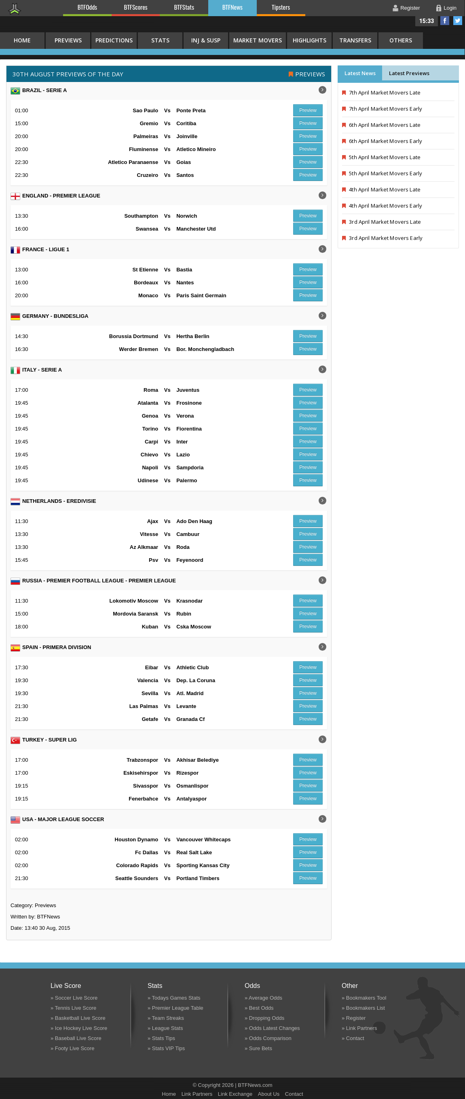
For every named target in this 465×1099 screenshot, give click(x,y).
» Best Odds (259, 1008)
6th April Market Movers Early (382, 141)
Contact (294, 1094)
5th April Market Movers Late (381, 157)
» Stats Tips (161, 1038)
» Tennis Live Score (73, 1008)
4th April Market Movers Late (381, 189)
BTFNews (232, 7)
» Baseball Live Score (76, 1038)
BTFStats (184, 7)
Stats (160, 40)
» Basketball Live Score (78, 1018)
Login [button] (450, 8)
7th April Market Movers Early (382, 108)
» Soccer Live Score (74, 998)
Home (169, 1094)
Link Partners (197, 1094)
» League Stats (165, 1028)
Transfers (355, 40)
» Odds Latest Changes (272, 1028)
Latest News (360, 73)
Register (410, 8)
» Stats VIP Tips (166, 1048)
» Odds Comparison (268, 1038)
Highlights (309, 40)
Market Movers (257, 40)
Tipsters (281, 7)
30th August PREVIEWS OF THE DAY (68, 74)
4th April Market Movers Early (382, 205)
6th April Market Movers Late (381, 124)
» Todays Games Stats (174, 998)
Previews (68, 40)
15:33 (426, 21)
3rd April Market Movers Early (382, 238)
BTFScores (136, 7)
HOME (22, 40)
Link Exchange (235, 1094)
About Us (268, 1094)
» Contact (353, 1038)
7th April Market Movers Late (381, 92)
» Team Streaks (166, 1018)
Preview (308, 110)
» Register (354, 1018)
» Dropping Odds (264, 1018)
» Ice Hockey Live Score (79, 1028)
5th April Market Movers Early (382, 173)
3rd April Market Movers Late (381, 221)
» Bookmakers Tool (364, 998)
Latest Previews (409, 73)
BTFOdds (87, 7)
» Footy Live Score (72, 1048)
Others (400, 40)
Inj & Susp (205, 40)
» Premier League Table (175, 1008)
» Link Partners (359, 1028)
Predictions (114, 40)
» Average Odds (263, 998)
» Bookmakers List (363, 1008)
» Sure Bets (258, 1048)
